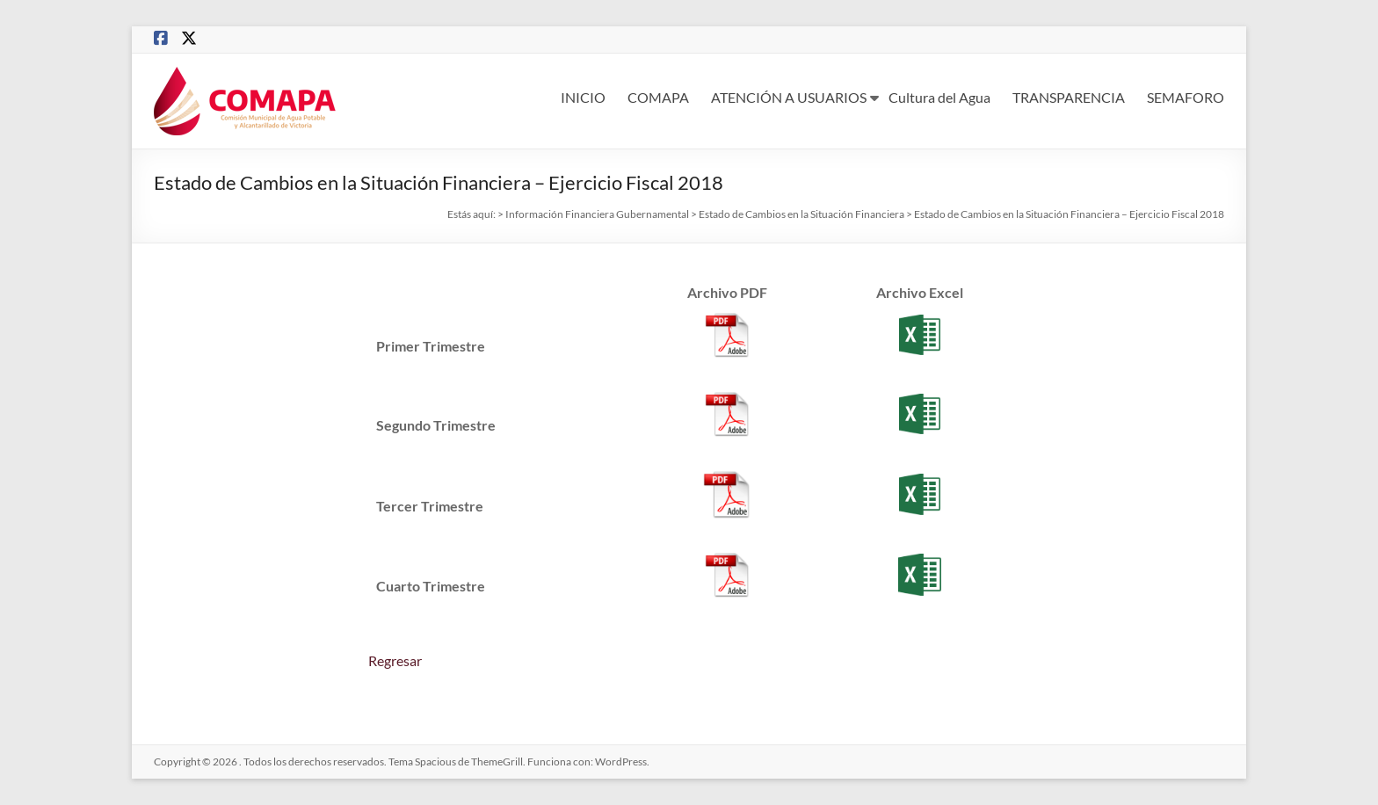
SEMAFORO (1185, 97)
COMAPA (658, 97)
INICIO (583, 97)
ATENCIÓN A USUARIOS (789, 97)
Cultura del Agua (939, 97)
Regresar (395, 660)
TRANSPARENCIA (1068, 97)
